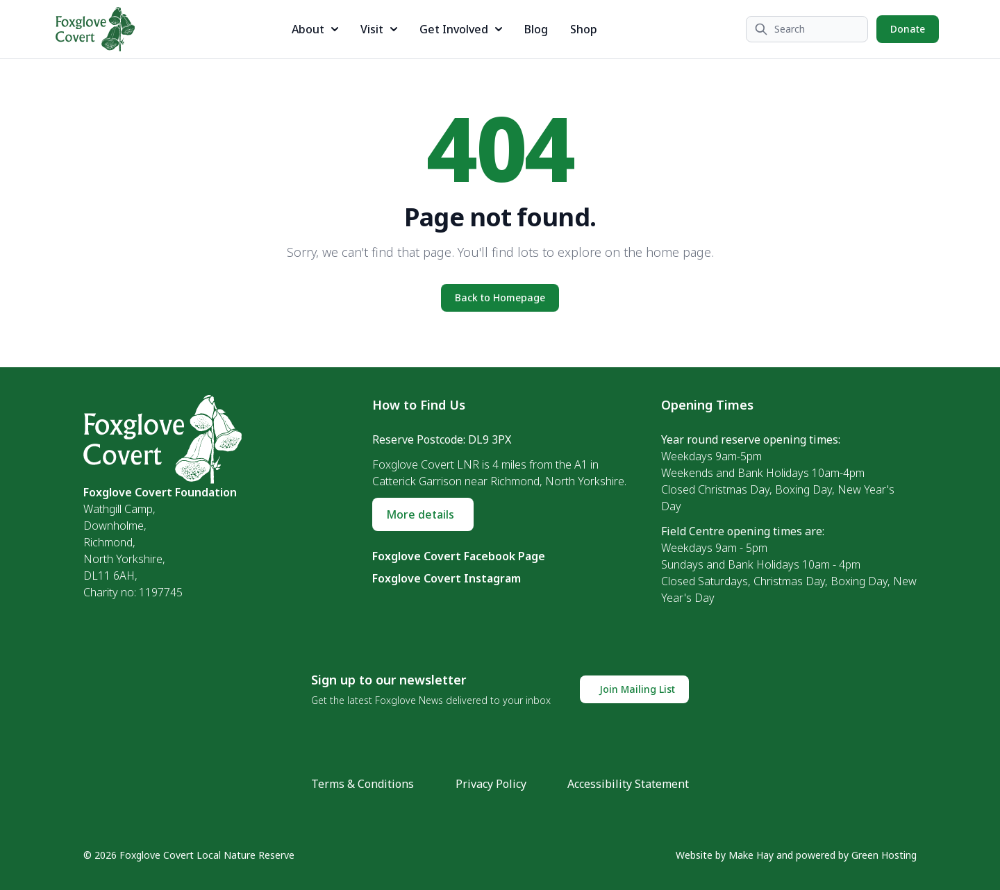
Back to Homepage (500, 297)
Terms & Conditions (362, 783)
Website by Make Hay (725, 855)
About (315, 29)
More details (420, 514)
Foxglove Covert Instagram (446, 578)
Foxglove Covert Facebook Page (458, 556)
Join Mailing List (637, 689)
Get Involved (460, 29)
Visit (378, 29)
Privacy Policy (491, 783)
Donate (907, 28)
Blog (536, 29)
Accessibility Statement (628, 783)
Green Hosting (884, 855)
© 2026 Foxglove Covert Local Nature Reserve (188, 855)
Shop (583, 29)
